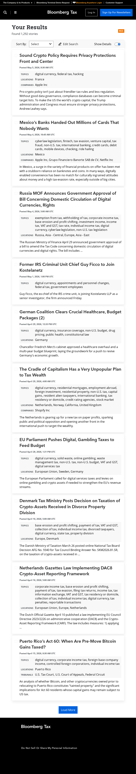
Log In (91, 12)
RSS (121, 30)
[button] (19, 3)
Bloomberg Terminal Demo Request (52, 3)
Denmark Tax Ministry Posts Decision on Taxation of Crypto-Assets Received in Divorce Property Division (69, 506)
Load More (68, 710)
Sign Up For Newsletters (116, 12)
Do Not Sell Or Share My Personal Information (49, 748)
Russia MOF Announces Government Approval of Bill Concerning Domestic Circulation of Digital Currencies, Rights (67, 199)
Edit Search (68, 44)
